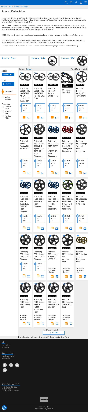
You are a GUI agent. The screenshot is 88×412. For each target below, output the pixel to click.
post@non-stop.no (13, 391)
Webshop (4, 7)
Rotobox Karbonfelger (21, 7)
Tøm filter (7, 84)
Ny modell (7, 75)
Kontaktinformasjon (8, 356)
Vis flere (53, 333)
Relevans (29, 69)
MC (10, 7)
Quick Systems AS (47, 409)
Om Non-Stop (6, 345)
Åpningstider (6, 358)
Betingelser (5, 347)
